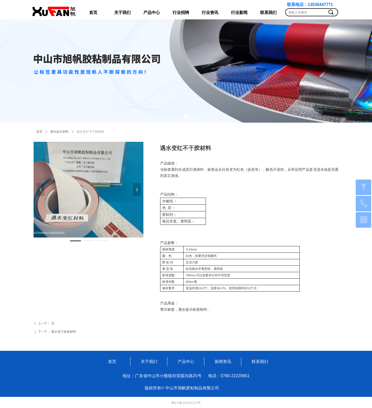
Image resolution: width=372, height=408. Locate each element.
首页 (39, 131)
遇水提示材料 (59, 131)
